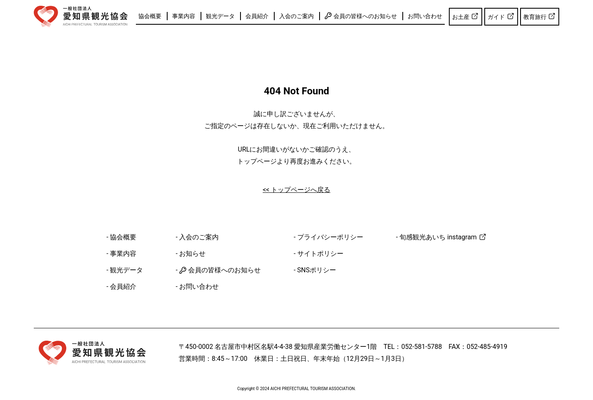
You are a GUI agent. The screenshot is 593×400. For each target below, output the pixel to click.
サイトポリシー (320, 253)
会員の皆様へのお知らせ (361, 15)
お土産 (465, 16)
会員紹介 (256, 16)
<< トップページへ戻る (296, 190)
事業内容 (183, 16)
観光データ (220, 16)
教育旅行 (539, 16)
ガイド (501, 16)
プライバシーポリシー (330, 237)
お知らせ (192, 253)
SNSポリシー (316, 270)
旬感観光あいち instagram (443, 237)
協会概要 (149, 16)
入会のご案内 (296, 16)
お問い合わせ (425, 16)
